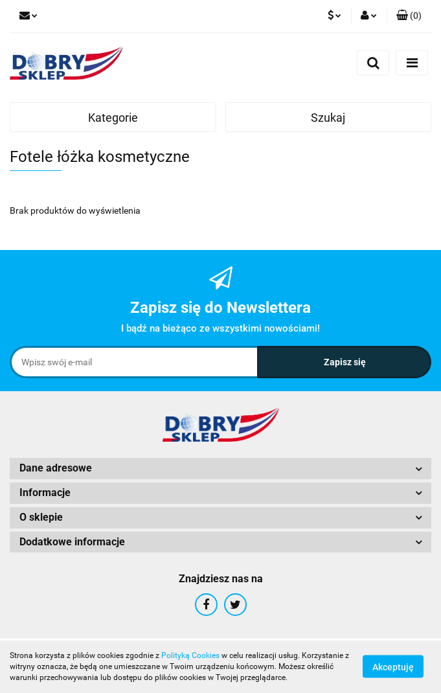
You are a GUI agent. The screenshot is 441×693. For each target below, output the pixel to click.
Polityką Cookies (190, 655)
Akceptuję (393, 667)
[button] (409, 16)
